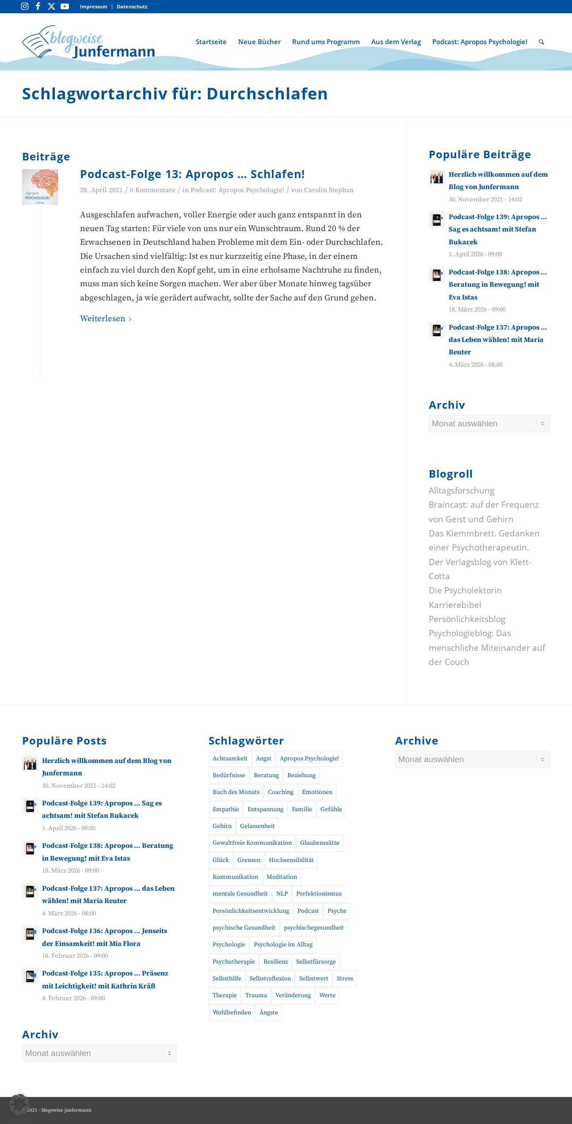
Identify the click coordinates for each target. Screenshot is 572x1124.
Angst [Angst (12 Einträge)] (263, 759)
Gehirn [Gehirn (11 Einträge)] (222, 826)
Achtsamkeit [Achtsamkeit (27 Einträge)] (230, 759)
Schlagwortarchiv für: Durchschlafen (175, 93)
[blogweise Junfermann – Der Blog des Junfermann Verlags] (88, 41)
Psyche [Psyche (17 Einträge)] (337, 911)
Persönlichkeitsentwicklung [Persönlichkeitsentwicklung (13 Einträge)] (251, 911)
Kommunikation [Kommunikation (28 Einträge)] (235, 877)
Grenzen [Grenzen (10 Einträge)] (248, 860)
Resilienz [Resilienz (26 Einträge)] (275, 962)
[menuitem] (94, 6)
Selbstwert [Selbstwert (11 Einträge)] (313, 979)
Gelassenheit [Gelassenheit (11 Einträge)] (257, 826)
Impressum (93, 6)
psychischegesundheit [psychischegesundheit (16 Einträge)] (314, 928)
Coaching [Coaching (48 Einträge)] (281, 792)
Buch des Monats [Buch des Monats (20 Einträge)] (236, 792)
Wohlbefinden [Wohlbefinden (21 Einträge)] (232, 1013)
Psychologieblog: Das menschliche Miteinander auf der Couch (487, 647)
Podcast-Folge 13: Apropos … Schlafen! (192, 173)
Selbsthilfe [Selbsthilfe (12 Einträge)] (227, 979)
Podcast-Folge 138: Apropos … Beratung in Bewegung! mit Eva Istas (498, 285)
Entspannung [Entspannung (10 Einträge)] (265, 809)
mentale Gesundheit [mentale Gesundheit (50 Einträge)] (240, 894)
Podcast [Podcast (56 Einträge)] (308, 911)
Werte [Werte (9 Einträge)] (327, 995)
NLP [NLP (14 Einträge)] (282, 894)
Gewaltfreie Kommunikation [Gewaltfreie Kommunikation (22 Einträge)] (252, 843)
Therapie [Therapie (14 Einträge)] (225, 995)
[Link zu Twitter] (51, 6)
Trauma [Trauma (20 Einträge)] (256, 995)
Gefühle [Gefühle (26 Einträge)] (331, 809)
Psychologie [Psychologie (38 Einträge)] (229, 945)
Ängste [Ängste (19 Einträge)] (268, 1013)
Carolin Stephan (329, 190)
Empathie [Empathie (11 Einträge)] (226, 809)
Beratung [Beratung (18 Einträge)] (266, 775)
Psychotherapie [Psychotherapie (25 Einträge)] (234, 962)
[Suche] (541, 41)
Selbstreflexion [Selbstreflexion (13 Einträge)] (270, 979)
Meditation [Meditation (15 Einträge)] (282, 877)
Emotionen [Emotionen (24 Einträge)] (317, 792)
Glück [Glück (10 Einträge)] (221, 860)
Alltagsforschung (461, 490)
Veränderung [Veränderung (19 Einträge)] (293, 995)
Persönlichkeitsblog (467, 619)
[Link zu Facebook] (38, 6)
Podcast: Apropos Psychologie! (237, 190)
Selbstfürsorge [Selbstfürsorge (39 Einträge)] (316, 962)
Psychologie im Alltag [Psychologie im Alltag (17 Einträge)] (283, 945)
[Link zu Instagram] (24, 6)
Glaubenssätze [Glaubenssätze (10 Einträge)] (319, 843)
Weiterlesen (107, 319)
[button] (19, 1104)
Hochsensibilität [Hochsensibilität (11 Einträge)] (291, 860)
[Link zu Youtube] (64, 6)
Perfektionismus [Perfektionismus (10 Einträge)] (319, 894)
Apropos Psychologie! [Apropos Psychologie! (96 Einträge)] (309, 759)
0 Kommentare (152, 190)
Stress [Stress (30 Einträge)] (345, 979)
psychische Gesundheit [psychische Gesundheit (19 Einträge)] (244, 928)
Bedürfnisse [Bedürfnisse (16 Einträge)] (229, 775)
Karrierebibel (455, 605)
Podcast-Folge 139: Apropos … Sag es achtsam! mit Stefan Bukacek (498, 230)
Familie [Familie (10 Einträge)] (302, 809)
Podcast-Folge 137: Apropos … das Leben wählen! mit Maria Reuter (498, 340)
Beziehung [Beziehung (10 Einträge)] (301, 775)
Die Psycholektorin (465, 590)
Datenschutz (132, 6)
